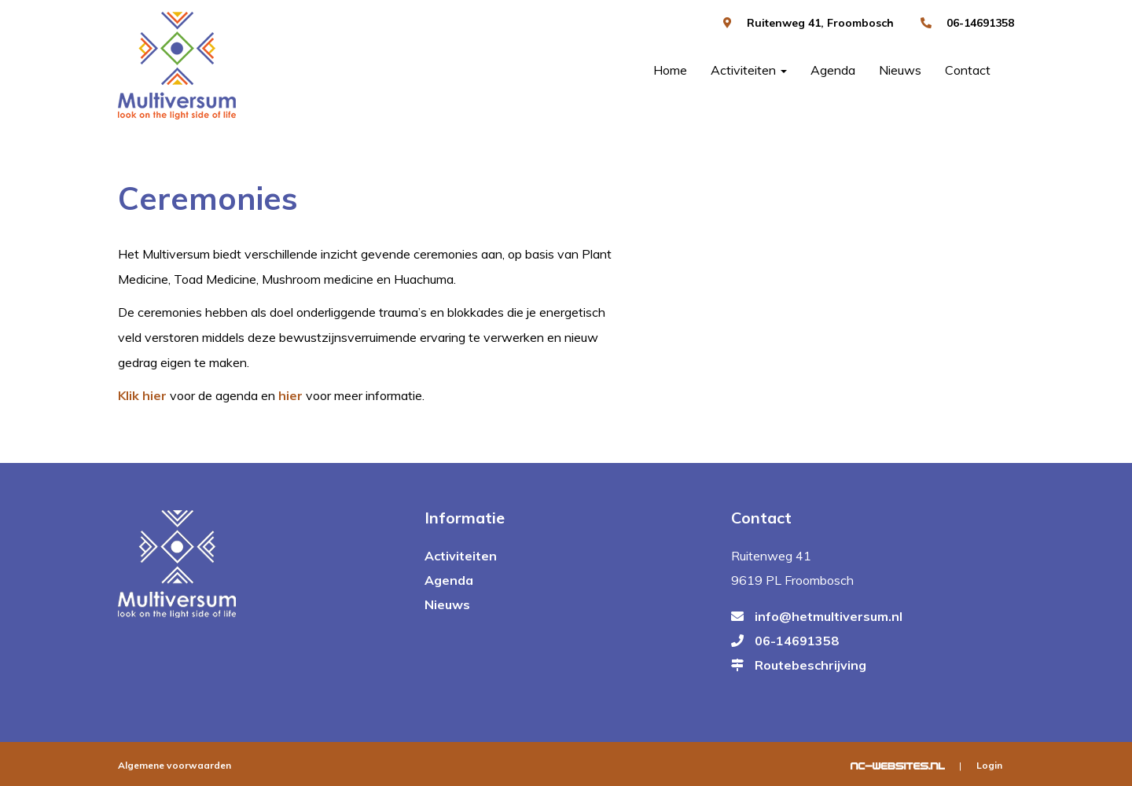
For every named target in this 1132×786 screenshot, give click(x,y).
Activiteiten (749, 70)
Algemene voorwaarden (174, 765)
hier (290, 395)
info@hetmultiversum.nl (828, 616)
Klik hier (142, 395)
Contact (967, 70)
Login (989, 765)
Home (670, 70)
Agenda (832, 70)
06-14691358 (980, 22)
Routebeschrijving (810, 665)
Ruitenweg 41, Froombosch (820, 22)
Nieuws (900, 70)
